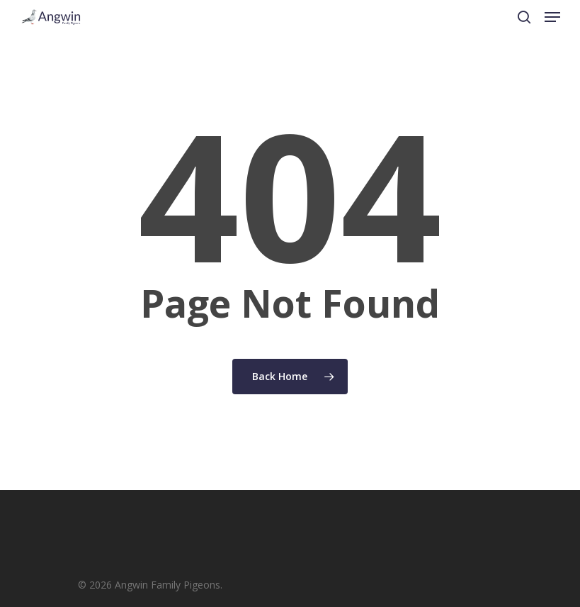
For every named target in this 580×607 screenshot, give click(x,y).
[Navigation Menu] (552, 17)
